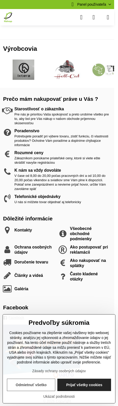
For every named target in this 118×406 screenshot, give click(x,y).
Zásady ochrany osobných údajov (59, 371)
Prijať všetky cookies (84, 385)
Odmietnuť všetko (31, 385)
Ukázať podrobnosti (59, 396)
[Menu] (108, 17)
